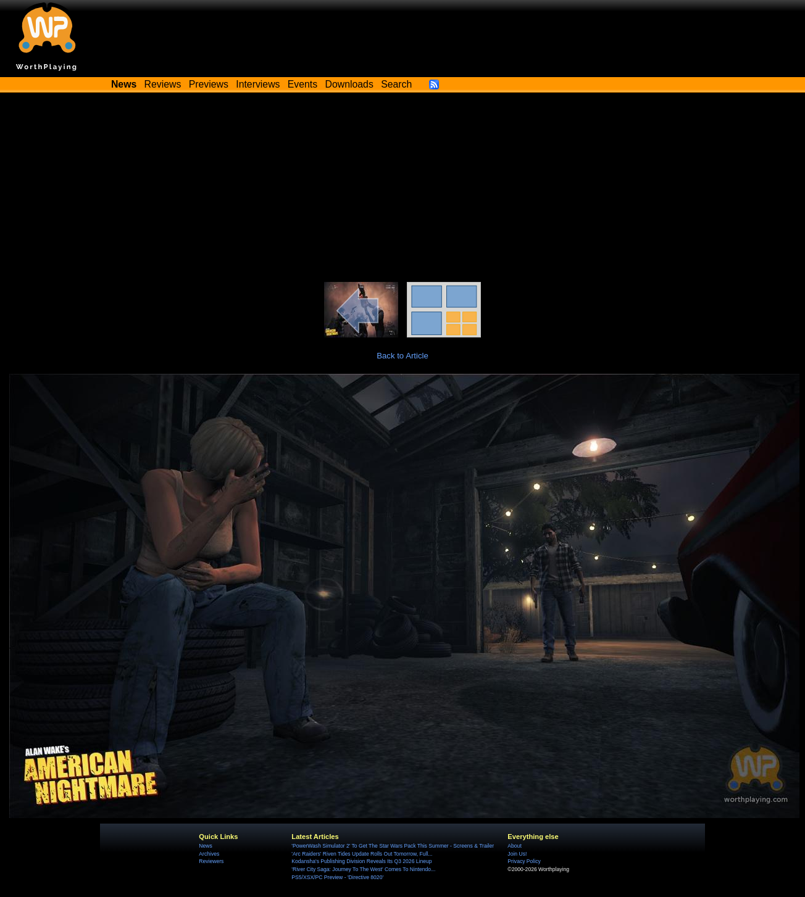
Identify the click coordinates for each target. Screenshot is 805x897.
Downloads (349, 84)
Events (302, 84)
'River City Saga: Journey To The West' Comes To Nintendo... (363, 869)
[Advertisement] (402, 189)
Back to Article (402, 355)
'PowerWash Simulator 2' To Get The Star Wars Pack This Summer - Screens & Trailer (392, 846)
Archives (209, 854)
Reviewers (211, 861)
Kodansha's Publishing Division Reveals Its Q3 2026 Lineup (361, 861)
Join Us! (517, 854)
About (514, 846)
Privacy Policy (523, 861)
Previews (208, 84)
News (205, 846)
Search (396, 84)
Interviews (258, 84)
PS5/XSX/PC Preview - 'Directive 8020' (337, 877)
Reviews (162, 84)
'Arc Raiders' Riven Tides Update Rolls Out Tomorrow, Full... (361, 854)
